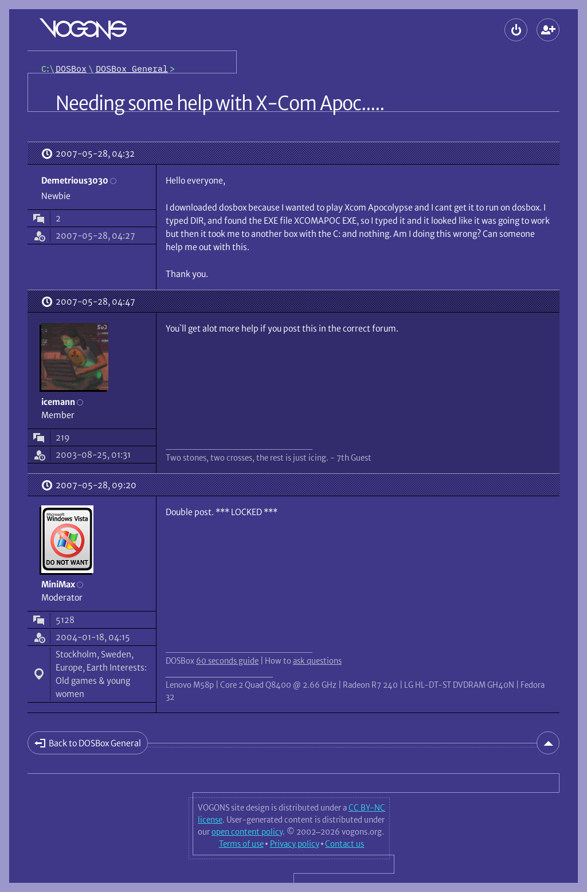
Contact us (344, 844)
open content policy (247, 832)
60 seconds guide (227, 661)
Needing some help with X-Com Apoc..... (220, 103)
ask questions (317, 661)
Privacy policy (294, 844)
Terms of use (241, 844)
